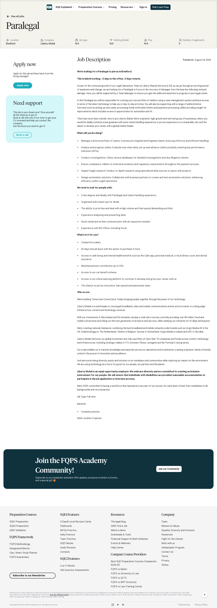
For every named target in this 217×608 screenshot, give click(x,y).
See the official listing (59, 595)
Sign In (143, 7)
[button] (65, 7)
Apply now (23, 85)
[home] (49, 7)
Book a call (22, 135)
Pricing (113, 7)
